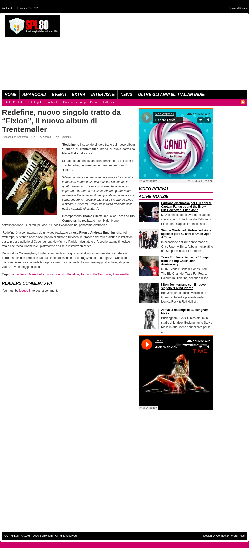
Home (11, 94)
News (126, 94)
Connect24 (222, 535)
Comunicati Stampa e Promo (80, 102)
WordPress (238, 535)
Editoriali (108, 102)
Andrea (47, 137)
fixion (23, 274)
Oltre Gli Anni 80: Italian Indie (171, 94)
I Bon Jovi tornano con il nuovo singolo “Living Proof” (183, 286)
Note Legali (35, 102)
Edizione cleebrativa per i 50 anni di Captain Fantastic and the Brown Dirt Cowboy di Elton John (186, 206)
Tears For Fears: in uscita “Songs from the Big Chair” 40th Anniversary (185, 261)
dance (14, 274)
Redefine (73, 274)
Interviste (103, 94)
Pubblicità (52, 102)
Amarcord (34, 94)
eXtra (78, 94)
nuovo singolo (56, 274)
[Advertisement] (186, 50)
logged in (25, 290)
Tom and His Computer (96, 274)
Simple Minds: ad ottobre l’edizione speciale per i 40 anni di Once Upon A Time (186, 234)
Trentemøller (121, 274)
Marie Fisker (37, 274)
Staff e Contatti (13, 102)
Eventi (59, 94)
